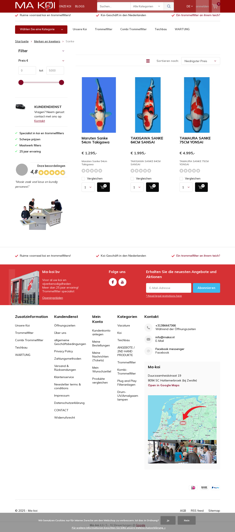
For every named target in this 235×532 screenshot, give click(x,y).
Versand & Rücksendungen (65, 371)
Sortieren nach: (168, 64)
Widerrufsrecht (64, 421)
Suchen (169, 6)
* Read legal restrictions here (164, 298)
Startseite (22, 44)
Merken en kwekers (47, 44)
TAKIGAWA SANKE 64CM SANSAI (147, 143)
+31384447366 (165, 328)
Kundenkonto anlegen (101, 335)
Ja (168, 520)
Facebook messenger (169, 352)
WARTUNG (182, 32)
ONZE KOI (65, 6)
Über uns (60, 336)
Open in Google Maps (163, 388)
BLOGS (80, 6)
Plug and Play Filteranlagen (126, 386)
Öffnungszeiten (64, 328)
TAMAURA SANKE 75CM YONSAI (195, 143)
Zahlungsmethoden (67, 362)
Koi (119, 336)
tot (39, 73)
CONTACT (61, 413)
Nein (186, 520)
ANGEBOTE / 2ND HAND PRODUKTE (126, 354)
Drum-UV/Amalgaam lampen (127, 399)
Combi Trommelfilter (133, 32)
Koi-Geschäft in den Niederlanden (123, 18)
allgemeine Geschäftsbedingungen (70, 345)
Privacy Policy (63, 354)
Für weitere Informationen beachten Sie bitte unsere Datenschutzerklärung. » (119, 527)
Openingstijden (52, 301)
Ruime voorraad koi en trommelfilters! (45, 18)
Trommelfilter (103, 32)
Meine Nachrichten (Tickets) (100, 359)
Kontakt (39, 124)
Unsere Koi (80, 32)
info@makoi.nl (165, 340)
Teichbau (161, 32)
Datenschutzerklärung (69, 406)
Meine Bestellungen (101, 346)
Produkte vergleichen (100, 384)
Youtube (122, 284)
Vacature (123, 328)
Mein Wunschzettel (101, 372)
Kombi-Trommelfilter (126, 375)
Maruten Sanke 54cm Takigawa (95, 143)
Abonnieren (206, 291)
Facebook (113, 284)
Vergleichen (92, 181)
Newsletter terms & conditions (67, 389)
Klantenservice (64, 380)
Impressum (61, 399)
